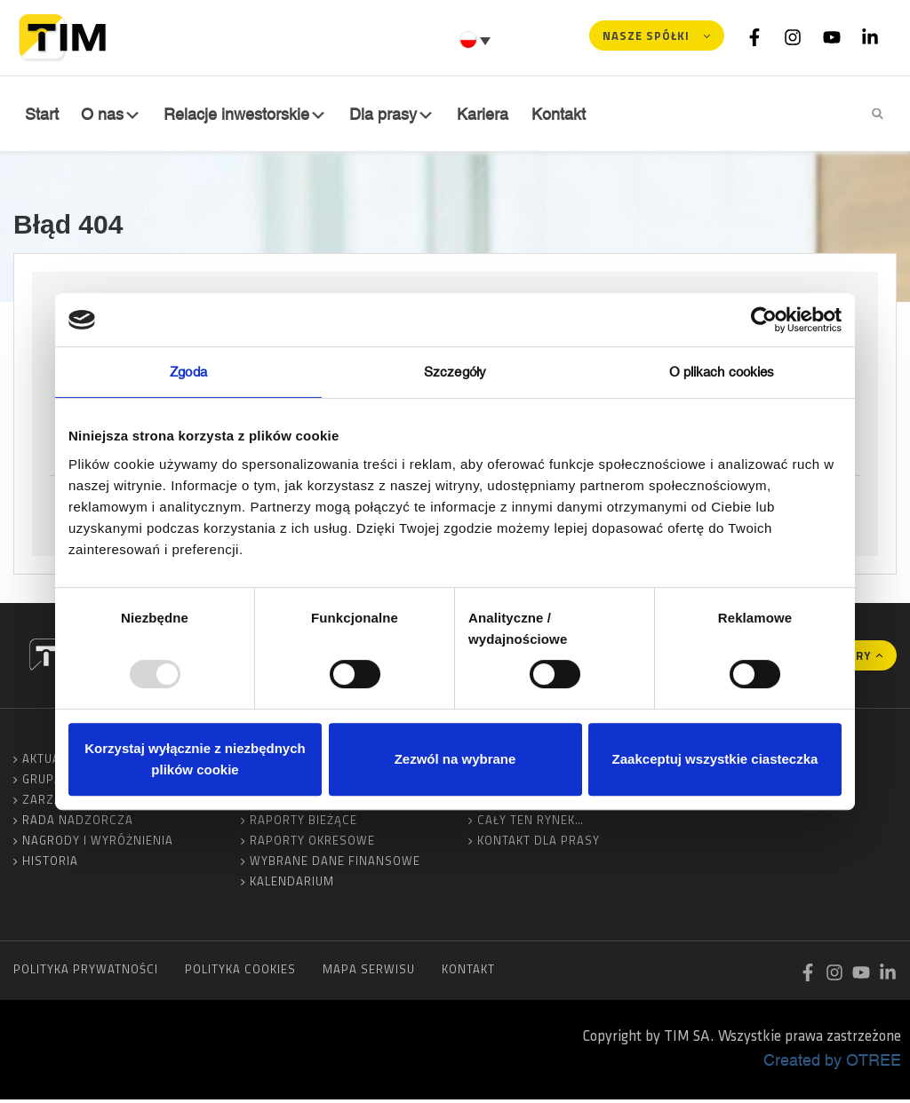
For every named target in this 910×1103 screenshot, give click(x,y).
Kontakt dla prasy (538, 844)
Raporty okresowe (312, 844)
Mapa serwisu (369, 972)
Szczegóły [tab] (455, 371)
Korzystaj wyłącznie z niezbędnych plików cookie (194, 759)
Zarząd (46, 803)
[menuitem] (477, 40)
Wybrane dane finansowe (335, 864)
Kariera (486, 114)
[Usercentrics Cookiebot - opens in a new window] (764, 319)
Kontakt (560, 114)
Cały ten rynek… (530, 823)
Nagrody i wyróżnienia (97, 844)
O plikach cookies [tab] (722, 371)
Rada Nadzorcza (77, 823)
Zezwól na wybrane (455, 758)
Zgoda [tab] (188, 371)
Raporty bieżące (303, 823)
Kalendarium (292, 884)
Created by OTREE (832, 1063)
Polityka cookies (240, 972)
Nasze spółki (646, 35)
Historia (50, 864)
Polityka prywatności (85, 972)
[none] (477, 40)
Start (40, 114)
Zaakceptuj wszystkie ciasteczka (715, 758)
